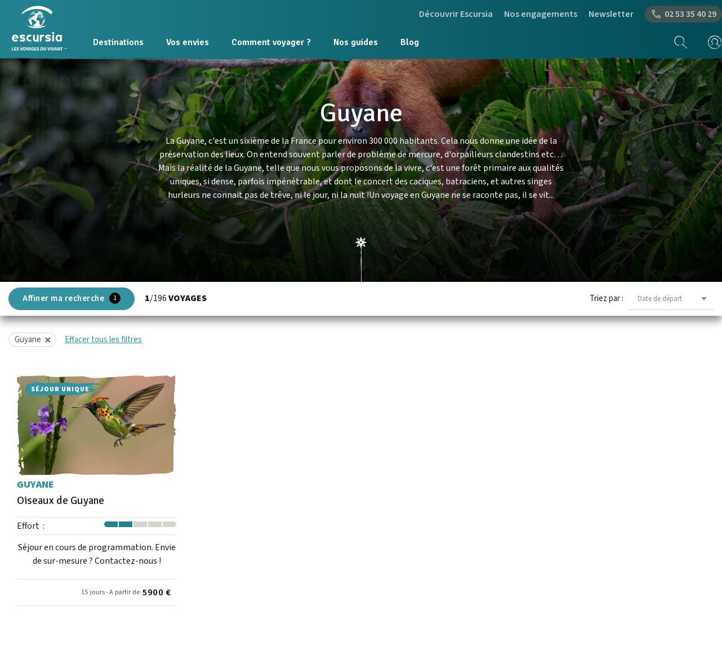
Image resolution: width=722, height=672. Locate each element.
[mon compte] (710, 42)
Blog (409, 42)
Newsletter (611, 14)
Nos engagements (540, 14)
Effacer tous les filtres (103, 340)
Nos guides (355, 42)
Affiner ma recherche (72, 298)
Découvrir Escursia (456, 14)
